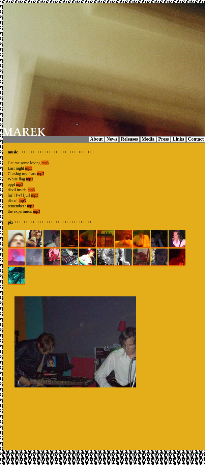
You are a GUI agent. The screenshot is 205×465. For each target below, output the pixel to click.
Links (178, 139)
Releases (129, 139)
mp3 (45, 163)
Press (163, 139)
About (96, 139)
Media (148, 139)
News (111, 139)
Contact (196, 139)
